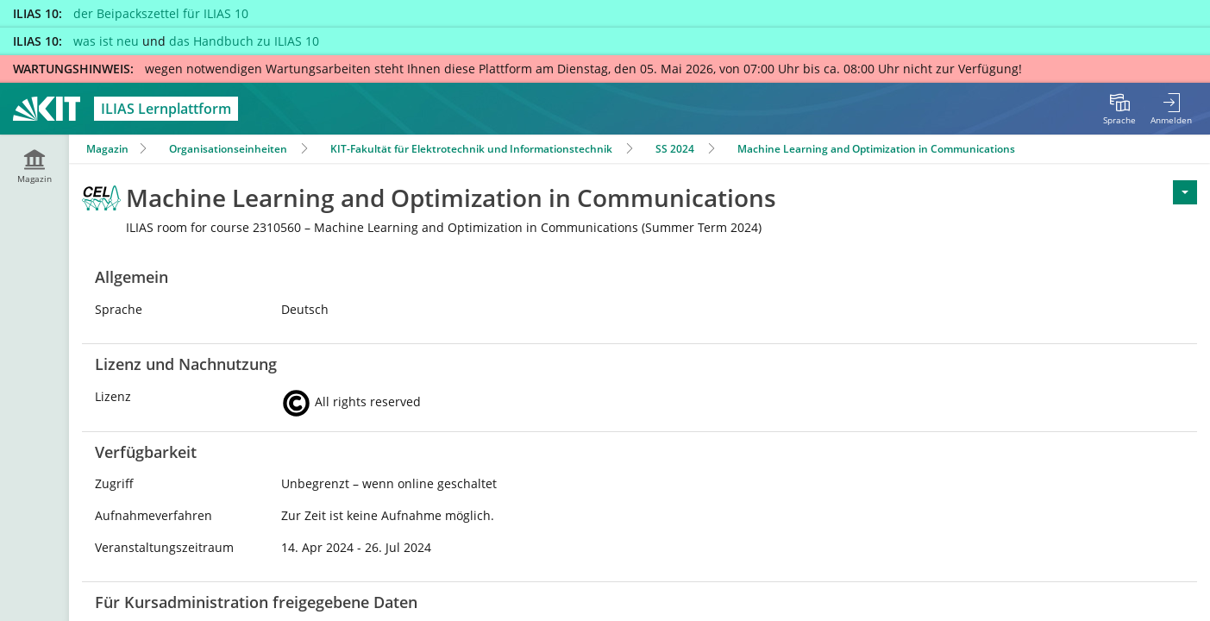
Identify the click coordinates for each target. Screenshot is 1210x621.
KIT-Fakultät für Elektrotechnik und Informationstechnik (471, 148)
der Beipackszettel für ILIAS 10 (160, 13)
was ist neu (106, 41)
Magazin (107, 148)
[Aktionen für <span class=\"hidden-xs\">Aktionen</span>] (1185, 192)
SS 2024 (674, 148)
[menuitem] (1119, 109)
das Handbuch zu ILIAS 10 (244, 41)
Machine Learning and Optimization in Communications (876, 148)
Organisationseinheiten (228, 148)
